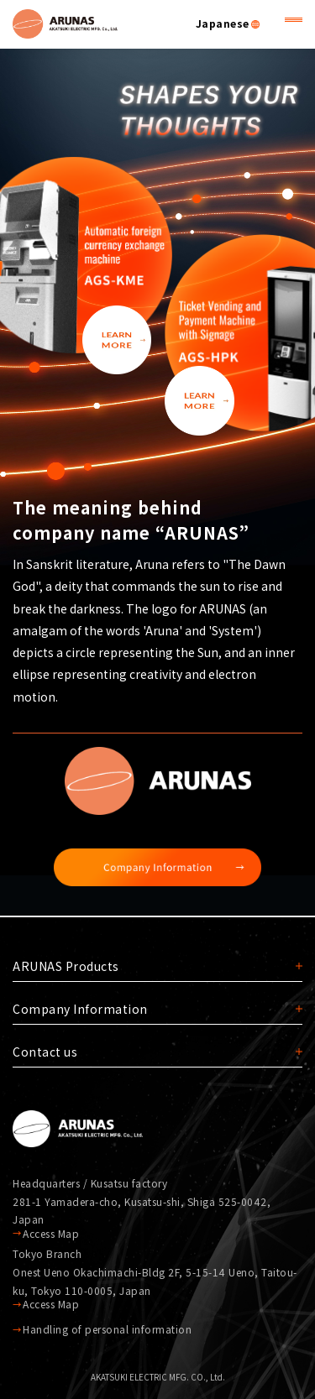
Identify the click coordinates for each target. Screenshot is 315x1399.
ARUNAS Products (66, 966)
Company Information (80, 1009)
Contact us (45, 1051)
